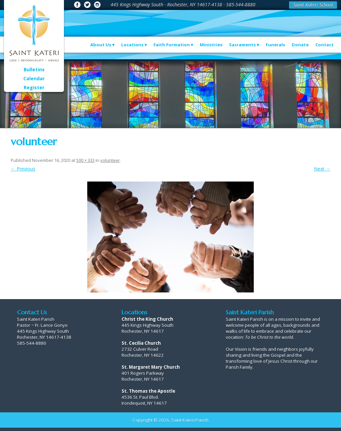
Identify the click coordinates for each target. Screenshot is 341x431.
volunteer (110, 160)
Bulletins (34, 69)
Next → (322, 169)
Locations (132, 45)
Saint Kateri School (313, 5)
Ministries (211, 45)
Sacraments (242, 45)
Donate (300, 45)
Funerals (275, 45)
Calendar (34, 78)
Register (34, 87)
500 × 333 (85, 160)
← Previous (23, 169)
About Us (100, 45)
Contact (324, 45)
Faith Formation (172, 45)
